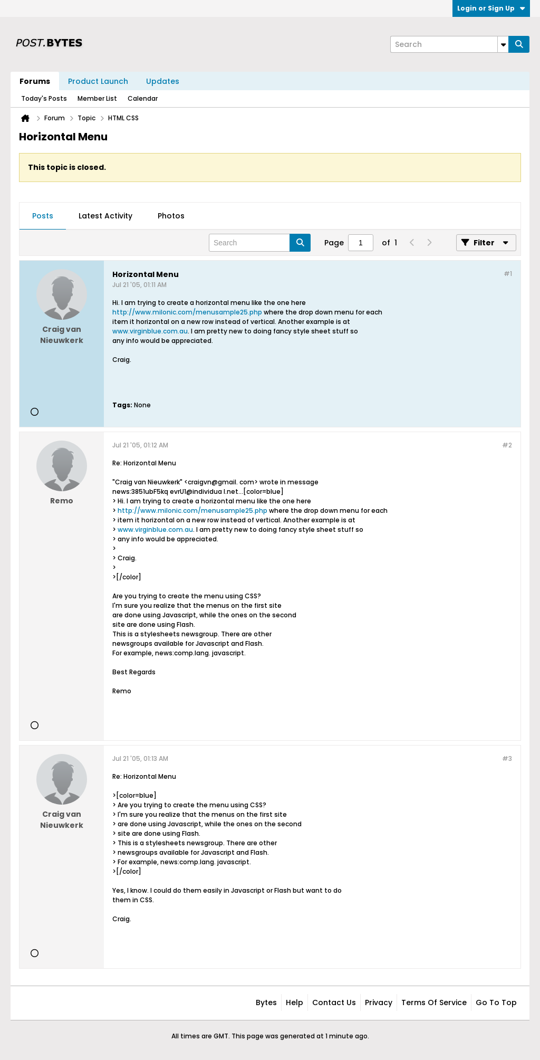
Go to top (496, 1002)
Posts (42, 216)
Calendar (143, 98)
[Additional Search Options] (503, 44)
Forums (35, 81)
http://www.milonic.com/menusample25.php (187, 312)
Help (294, 1002)
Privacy (378, 1002)
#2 (507, 445)
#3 (507, 758)
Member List (97, 98)
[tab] (43, 216)
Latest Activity (105, 216)
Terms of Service (434, 1002)
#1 (508, 273)
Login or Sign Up (491, 8)
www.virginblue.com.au (150, 331)
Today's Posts (44, 98)
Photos (171, 216)
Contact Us (334, 1002)
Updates (162, 81)
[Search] (449, 44)
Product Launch (98, 81)
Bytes (266, 1002)
